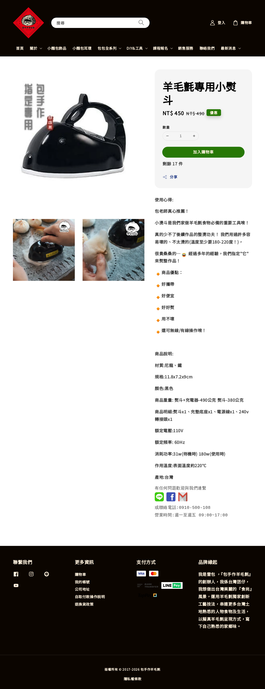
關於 (33, 48)
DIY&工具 (135, 48)
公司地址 (82, 588)
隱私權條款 (133, 678)
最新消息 (228, 48)
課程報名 (160, 48)
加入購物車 (203, 152)
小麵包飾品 (56, 48)
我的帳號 (82, 581)
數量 (166, 127)
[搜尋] (141, 23)
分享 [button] (170, 176)
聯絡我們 (207, 48)
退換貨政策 (84, 603)
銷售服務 (185, 48)
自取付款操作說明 (90, 596)
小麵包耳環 (81, 48)
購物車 (80, 573)
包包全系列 (107, 48)
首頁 (20, 48)
